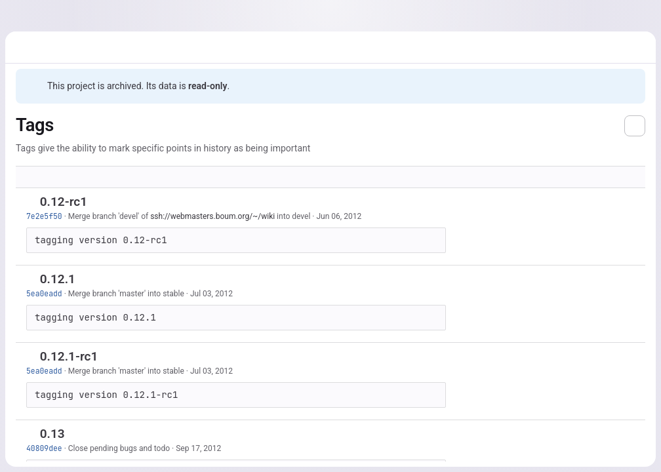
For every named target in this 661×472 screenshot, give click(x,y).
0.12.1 (57, 278)
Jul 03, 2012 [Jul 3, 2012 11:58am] (211, 293)
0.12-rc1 (63, 201)
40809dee (44, 448)
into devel (292, 216)
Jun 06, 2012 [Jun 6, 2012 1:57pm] (338, 216)
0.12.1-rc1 (69, 356)
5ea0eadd (44, 293)
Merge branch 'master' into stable (126, 293)
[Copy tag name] (98, 202)
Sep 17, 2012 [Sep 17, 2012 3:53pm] (198, 448)
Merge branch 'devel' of (109, 216)
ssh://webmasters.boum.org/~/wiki (212, 216)
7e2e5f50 (44, 216)
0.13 (52, 433)
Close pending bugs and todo (119, 448)
